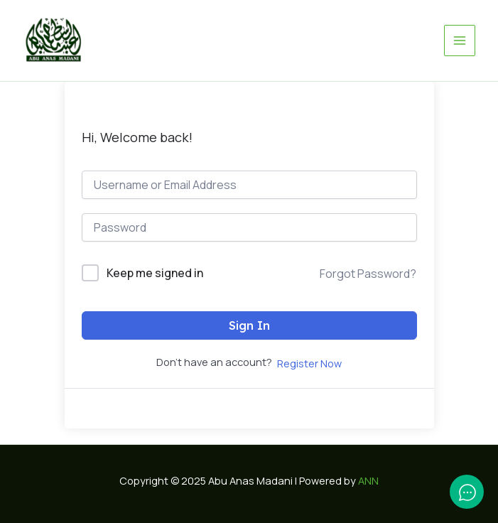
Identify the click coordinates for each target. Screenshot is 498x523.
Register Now (309, 363)
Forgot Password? (368, 273)
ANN (368, 480)
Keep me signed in (155, 273)
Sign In (249, 325)
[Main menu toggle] (459, 40)
